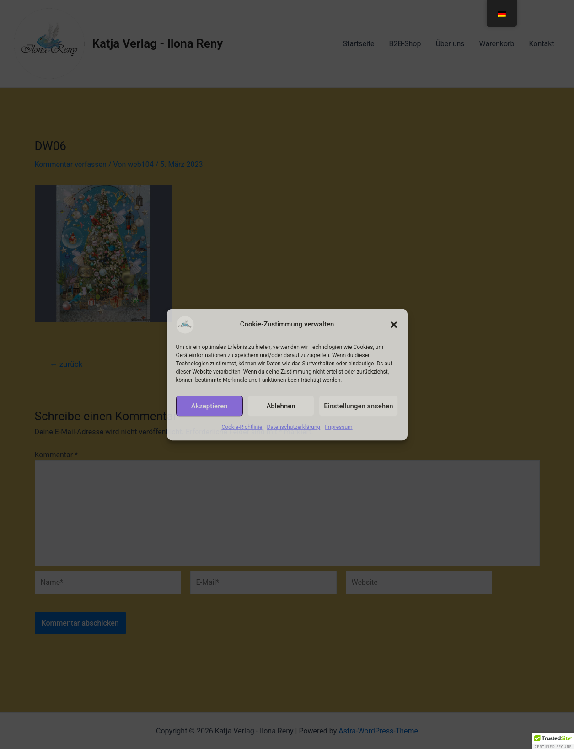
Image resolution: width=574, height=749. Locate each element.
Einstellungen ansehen (358, 406)
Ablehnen (280, 406)
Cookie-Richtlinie (241, 427)
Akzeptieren (209, 406)
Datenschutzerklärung (293, 427)
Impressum (338, 427)
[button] (393, 324)
